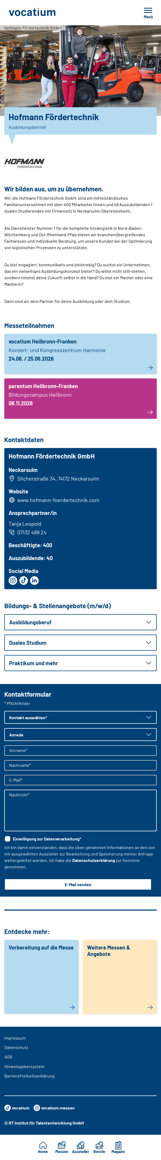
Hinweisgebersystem (24, 1066)
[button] (80, 622)
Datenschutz (16, 1047)
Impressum (15, 1037)
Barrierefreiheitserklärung (29, 1075)
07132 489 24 (27, 532)
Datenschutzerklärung (93, 860)
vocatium (16, 1108)
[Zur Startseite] (44, 12)
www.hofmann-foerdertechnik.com (58, 500)
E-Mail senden (78, 884)
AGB (8, 1056)
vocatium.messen (54, 1108)
